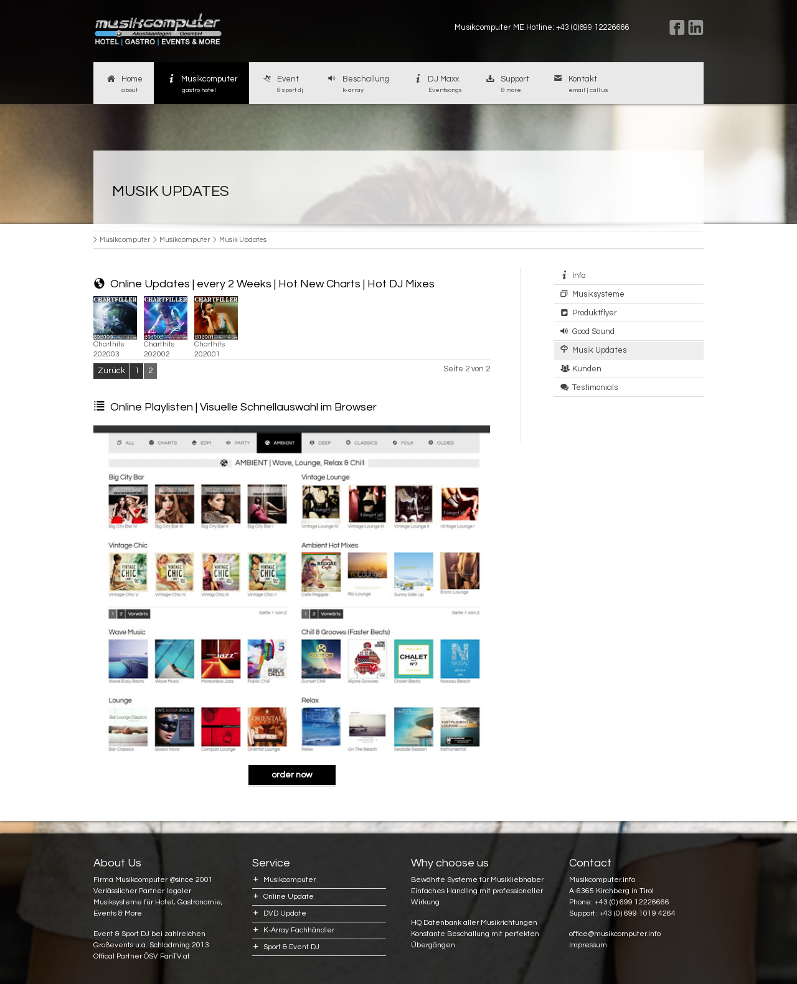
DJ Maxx (437, 85)
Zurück (111, 370)
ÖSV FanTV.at (167, 956)
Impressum (588, 945)
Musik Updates (599, 350)
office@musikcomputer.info (615, 934)
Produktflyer (594, 313)
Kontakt (580, 85)
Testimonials (595, 387)
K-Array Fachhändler (298, 930)
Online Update (288, 897)
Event (281, 85)
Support (507, 85)
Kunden (586, 368)
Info (578, 275)
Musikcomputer (201, 85)
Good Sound (593, 331)
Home (124, 85)
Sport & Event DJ (291, 947)
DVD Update (284, 913)
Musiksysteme (598, 294)
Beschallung (357, 85)
